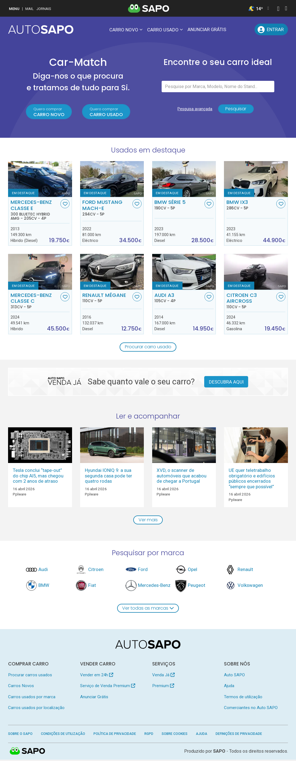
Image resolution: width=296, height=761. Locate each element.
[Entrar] (271, 29)
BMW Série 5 (178, 205)
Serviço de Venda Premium (107, 687)
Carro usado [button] (163, 29)
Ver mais (148, 520)
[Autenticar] (278, 9)
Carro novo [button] (123, 29)
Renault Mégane (106, 298)
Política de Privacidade (114, 735)
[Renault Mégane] (112, 273)
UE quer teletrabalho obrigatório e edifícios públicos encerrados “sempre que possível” (252, 479)
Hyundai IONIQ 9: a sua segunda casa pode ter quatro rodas (108, 476)
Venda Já (163, 676)
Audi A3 (178, 298)
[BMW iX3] (256, 179)
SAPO (27, 752)
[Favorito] (65, 204)
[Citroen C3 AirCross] (256, 273)
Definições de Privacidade (239, 735)
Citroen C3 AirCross (250, 301)
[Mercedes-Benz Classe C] (40, 273)
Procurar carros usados (30, 676)
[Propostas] (247, 29)
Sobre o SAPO (20, 735)
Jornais (43, 9)
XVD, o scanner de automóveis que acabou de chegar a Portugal (181, 476)
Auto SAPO (234, 676)
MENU (14, 9)
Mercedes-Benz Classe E (35, 210)
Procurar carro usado (148, 347)
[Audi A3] (184, 273)
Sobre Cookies (175, 735)
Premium (163, 687)
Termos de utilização (243, 697)
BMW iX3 (250, 205)
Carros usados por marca (31, 697)
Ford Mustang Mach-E (106, 208)
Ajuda (229, 687)
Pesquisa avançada (194, 110)
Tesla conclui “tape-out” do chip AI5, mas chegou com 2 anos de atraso (38, 476)
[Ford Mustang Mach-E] (112, 179)
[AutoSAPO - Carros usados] (40, 29)
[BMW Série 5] (184, 179)
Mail (29, 9)
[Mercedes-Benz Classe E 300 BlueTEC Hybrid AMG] (40, 179)
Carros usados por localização (36, 709)
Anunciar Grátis (207, 29)
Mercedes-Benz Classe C (35, 301)
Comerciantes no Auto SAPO (251, 709)
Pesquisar (236, 110)
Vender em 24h (96, 676)
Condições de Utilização (63, 735)
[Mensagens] (235, 29)
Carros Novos (21, 687)
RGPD (148, 735)
